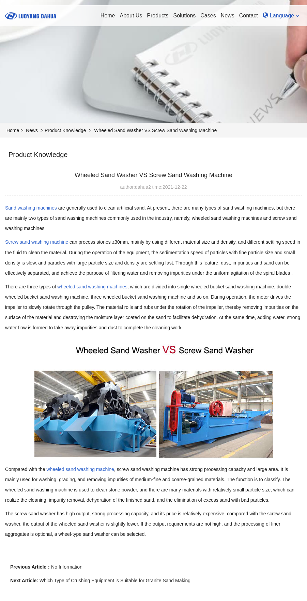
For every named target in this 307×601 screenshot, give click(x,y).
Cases (208, 15)
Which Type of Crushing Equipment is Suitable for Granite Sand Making (115, 580)
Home (108, 15)
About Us (131, 15)
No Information (66, 567)
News (227, 15)
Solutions (184, 15)
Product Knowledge (65, 130)
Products (157, 15)
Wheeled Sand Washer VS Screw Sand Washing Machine (155, 130)
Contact (248, 15)
